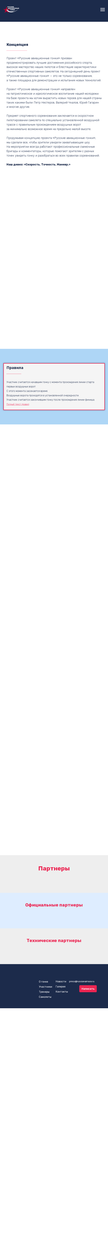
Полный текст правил (18, 404)
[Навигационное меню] (102, 9)
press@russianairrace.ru (81, 981)
